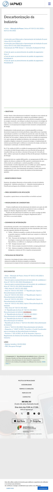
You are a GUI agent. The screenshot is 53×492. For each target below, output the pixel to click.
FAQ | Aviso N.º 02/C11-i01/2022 (16, 308)
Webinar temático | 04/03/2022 (15, 344)
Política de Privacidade (26, 380)
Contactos (26, 397)
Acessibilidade (26, 384)
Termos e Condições (26, 389)
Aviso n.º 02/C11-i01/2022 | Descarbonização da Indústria (24, 327)
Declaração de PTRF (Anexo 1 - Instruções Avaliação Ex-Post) (25, 48)
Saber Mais (10, 488)
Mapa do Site (26, 393)
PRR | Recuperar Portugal (13, 346)
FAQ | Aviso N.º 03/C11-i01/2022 (16, 288)
